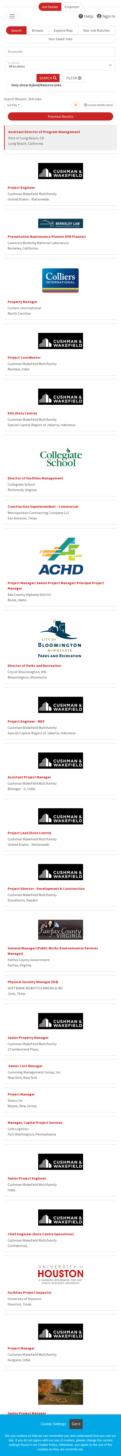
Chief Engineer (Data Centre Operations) (41, 1234)
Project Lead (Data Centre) (29, 832)
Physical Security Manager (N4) (33, 982)
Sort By (12, 105)
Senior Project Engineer (27, 1178)
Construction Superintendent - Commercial (43, 506)
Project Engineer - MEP (26, 721)
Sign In (106, 16)
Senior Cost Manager (25, 1066)
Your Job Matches (96, 30)
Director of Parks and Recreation (34, 665)
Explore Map (63, 30)
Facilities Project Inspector (30, 1292)
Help (86, 16)
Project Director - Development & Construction (46, 888)
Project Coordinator (24, 357)
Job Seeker (50, 6)
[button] (74, 78)
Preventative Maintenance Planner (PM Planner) (47, 236)
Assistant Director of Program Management (44, 131)
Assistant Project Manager (29, 777)
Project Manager (21, 1094)
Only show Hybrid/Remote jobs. (36, 85)
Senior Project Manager (27, 1413)
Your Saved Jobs (60, 39)
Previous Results (60, 116)
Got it (76, 1424)
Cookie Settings (53, 1424)
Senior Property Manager (28, 1037)
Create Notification (98, 105)
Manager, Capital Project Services (35, 1122)
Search (16, 30)
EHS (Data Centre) (22, 413)
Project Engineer (21, 187)
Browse (37, 30)
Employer (71, 6)
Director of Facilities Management (35, 478)
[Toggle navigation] (12, 16)
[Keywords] (60, 52)
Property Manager (22, 301)
